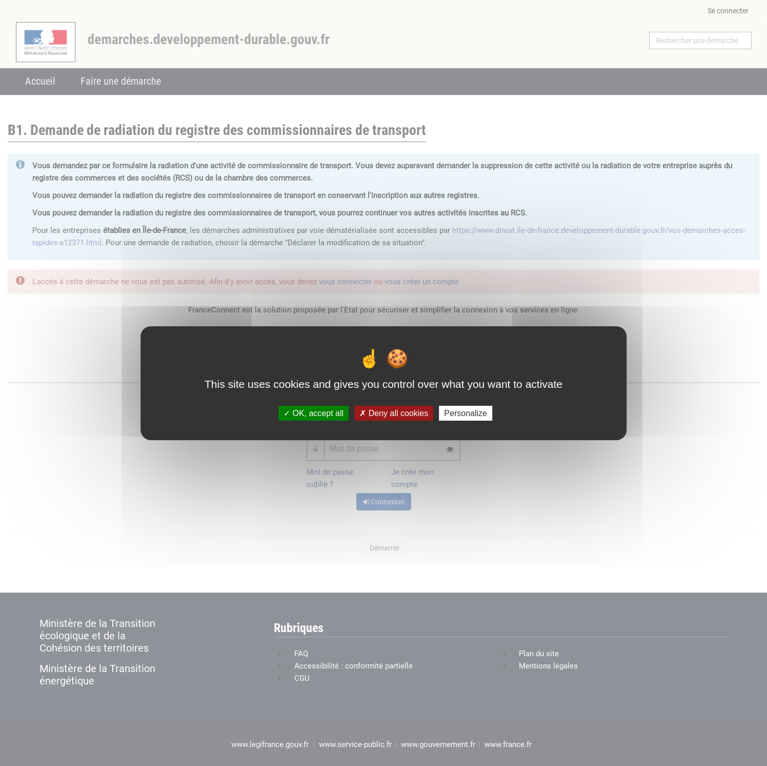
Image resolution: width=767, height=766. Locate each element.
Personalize (465, 412)
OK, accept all (314, 412)
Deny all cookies (393, 412)
